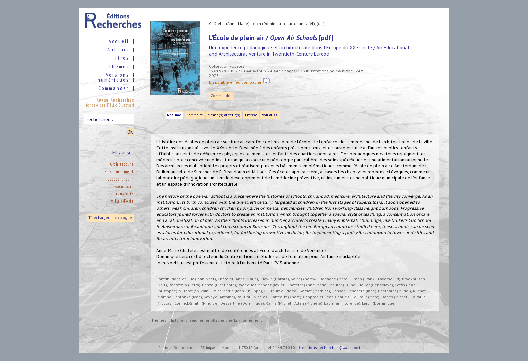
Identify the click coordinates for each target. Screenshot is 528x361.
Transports (124, 194)
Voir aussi (270, 115)
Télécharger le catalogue (110, 218)
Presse (251, 115)
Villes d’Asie (122, 201)
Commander (221, 96)
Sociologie (124, 186)
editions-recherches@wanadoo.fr (332, 348)
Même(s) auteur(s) (224, 115)
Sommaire (194, 115)
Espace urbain (120, 179)
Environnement (119, 171)
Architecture (122, 164)
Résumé (174, 115)
